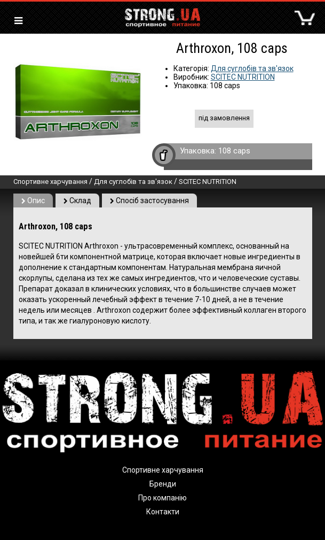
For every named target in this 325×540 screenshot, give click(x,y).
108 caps (234, 151)
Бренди (162, 484)
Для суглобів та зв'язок (252, 68)
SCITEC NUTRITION (243, 77)
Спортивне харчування (50, 182)
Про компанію (162, 497)
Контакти (162, 511)
